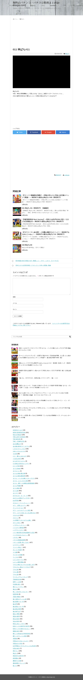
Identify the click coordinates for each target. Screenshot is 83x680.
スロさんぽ (16, 515)
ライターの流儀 (17, 555)
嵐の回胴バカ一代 (18, 601)
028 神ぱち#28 (27, 245)
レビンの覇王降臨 (18, 562)
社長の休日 (16, 648)
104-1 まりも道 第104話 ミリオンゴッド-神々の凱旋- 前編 (31, 265)
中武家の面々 (17, 584)
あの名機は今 (17, 444)
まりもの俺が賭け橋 (19, 473)
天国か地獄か (17, 596)
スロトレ (15, 518)
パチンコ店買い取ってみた (21, 542)
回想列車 (15, 594)
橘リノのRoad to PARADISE (21, 633)
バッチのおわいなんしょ (20, 535)
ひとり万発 (16, 466)
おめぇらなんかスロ (19, 451)
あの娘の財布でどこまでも (21, 446)
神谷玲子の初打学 (18, 656)
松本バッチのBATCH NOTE (21, 626)
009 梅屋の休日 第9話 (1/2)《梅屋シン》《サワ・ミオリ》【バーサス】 (35, 261)
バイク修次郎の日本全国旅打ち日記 (23, 532)
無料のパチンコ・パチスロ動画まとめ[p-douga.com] (36, 4)
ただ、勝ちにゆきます (19, 456)
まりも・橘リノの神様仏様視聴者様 (23, 483)
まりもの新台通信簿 (19, 476)
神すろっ (15, 651)
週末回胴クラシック (19, 663)
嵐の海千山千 (17, 611)
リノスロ (15, 557)
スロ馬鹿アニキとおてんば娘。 (22, 520)
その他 (15, 453)
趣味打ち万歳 (17, 660)
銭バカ (15, 665)
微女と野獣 (16, 614)
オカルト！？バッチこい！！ (21, 503)
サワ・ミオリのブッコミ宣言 (21, 510)
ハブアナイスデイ (18, 530)
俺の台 (15, 589)
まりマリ (15, 493)
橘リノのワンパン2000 (20, 636)
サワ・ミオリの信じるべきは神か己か (24, 513)
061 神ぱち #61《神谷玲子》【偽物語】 (35, 208)
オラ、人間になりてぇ (19, 505)
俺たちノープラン (18, 587)
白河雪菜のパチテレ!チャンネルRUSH (24, 646)
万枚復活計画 (17, 579)
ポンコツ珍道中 (17, 550)
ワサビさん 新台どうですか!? (22, 567)
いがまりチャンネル (19, 449)
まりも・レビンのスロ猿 (20, 481)
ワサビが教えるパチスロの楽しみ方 (23, 564)
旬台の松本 (16, 621)
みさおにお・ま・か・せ (20, 495)
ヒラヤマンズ (17, 545)
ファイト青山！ (17, 547)
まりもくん (16, 471)
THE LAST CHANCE (19, 437)
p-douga (66, 175)
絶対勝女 (15, 658)
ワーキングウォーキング (20, 577)
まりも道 (15, 490)
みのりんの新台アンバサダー (21, 498)
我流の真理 (16, 616)
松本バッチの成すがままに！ (21, 628)
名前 (14, 297)
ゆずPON (16, 500)
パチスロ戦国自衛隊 (19, 540)
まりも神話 (16, 488)
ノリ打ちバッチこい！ (19, 525)
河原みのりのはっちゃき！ (21, 641)
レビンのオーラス (18, 559)
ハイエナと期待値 (18, 527)
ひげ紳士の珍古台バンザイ (21, 463)
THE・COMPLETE (18, 441)
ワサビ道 (15, 574)
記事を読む (25, 204)
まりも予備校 (17, 486)
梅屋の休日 (16, 631)
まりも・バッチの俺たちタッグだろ (23, 478)
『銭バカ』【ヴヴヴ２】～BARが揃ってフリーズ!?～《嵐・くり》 (38, 378)
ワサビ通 (15, 572)
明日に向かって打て (19, 624)
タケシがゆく (17, 522)
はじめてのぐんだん (19, 461)
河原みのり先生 (17, 643)
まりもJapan (17, 468)
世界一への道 (17, 582)
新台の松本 (16, 619)
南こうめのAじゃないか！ (21, 591)
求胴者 (15, 638)
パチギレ (15, 537)
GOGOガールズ (17, 430)
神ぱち (67, 53)
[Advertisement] (41, 33)
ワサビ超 (15, 569)
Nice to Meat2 (17, 434)
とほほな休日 (17, 458)
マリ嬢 (15, 552)
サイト (15, 309)
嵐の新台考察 (17, 609)
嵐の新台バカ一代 (18, 606)
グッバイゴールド (18, 508)
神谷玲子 (58, 175)
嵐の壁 (15, 604)
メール (15, 303)
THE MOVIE (16, 439)
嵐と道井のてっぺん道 (19, 599)
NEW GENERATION (19, 432)
